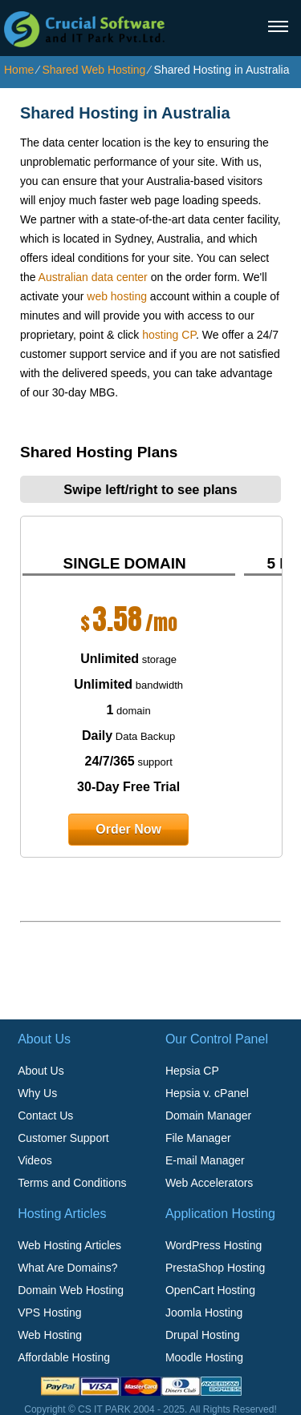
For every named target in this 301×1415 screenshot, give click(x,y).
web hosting (117, 296)
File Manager (198, 1138)
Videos (35, 1160)
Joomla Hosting (204, 1312)
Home (19, 69)
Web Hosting (50, 1335)
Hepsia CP (192, 1070)
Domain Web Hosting (71, 1290)
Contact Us (45, 1115)
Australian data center (93, 277)
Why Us (37, 1093)
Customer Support (63, 1138)
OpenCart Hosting (210, 1290)
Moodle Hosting (204, 1357)
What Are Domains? (68, 1267)
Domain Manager (208, 1115)
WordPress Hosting (213, 1245)
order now (128, 829)
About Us (41, 1070)
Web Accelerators (209, 1182)
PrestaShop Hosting (215, 1267)
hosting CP (169, 334)
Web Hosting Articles (69, 1245)
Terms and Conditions (72, 1182)
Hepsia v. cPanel (207, 1093)
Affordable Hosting (64, 1357)
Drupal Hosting (202, 1335)
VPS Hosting (49, 1312)
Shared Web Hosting (93, 69)
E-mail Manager (205, 1160)
